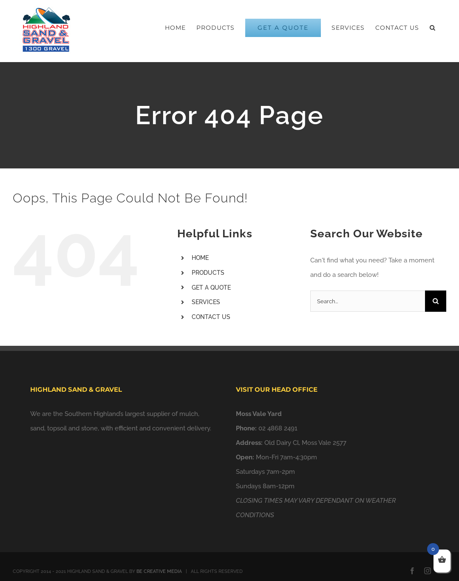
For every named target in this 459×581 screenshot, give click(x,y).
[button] (433, 27)
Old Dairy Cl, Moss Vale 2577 (305, 443)
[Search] (435, 301)
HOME (200, 257)
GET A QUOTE (211, 287)
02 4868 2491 (278, 428)
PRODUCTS (208, 272)
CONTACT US (211, 316)
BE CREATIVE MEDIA (159, 571)
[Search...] (367, 301)
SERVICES (206, 302)
